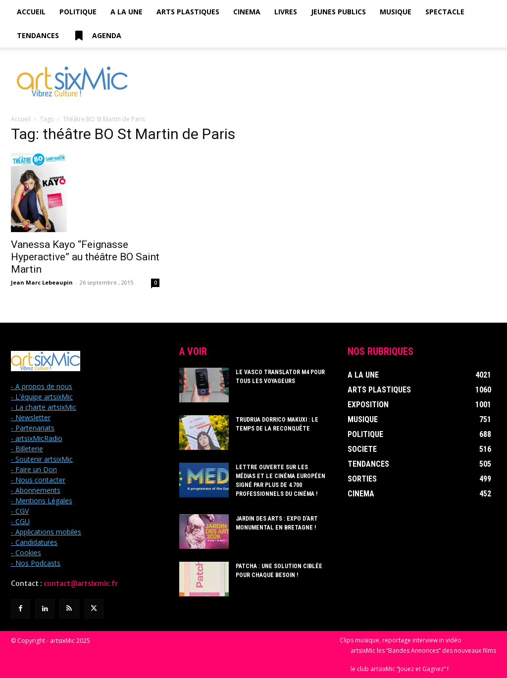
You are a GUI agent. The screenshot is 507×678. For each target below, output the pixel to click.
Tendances (38, 35)
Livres (285, 11)
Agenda (97, 36)
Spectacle (444, 11)
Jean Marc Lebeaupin (42, 282)
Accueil (31, 11)
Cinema (246, 11)
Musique (395, 11)
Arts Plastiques (187, 11)
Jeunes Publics (338, 11)
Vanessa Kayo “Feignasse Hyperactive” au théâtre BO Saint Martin (85, 257)
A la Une (126, 11)
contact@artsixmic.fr (81, 583)
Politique (78, 11)
